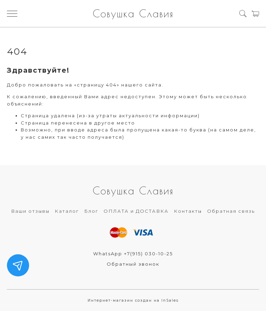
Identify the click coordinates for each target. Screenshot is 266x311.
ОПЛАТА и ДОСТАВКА (136, 211)
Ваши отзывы (30, 211)
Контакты (188, 211)
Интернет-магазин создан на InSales (133, 300)
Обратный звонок (133, 264)
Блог (91, 211)
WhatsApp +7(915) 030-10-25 (133, 253)
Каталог (67, 211)
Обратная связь (231, 211)
